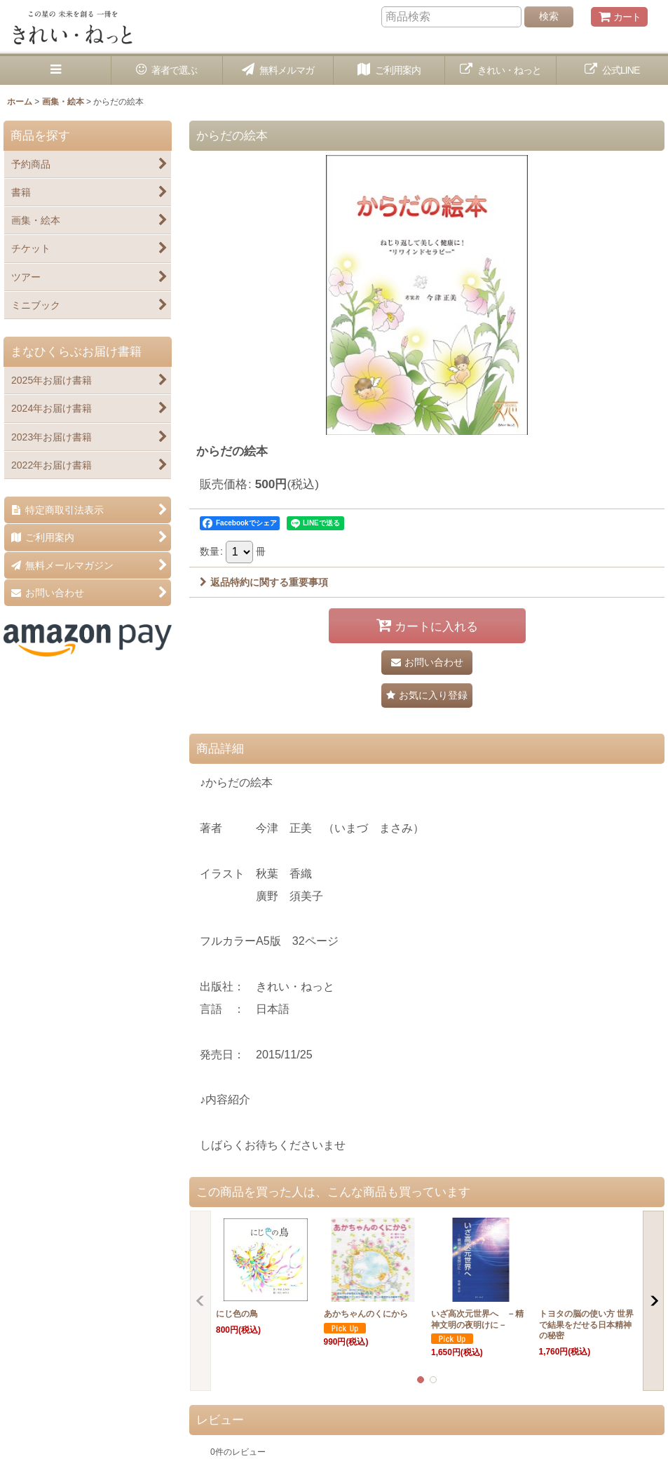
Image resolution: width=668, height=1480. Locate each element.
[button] (55, 70)
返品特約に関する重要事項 (264, 582)
